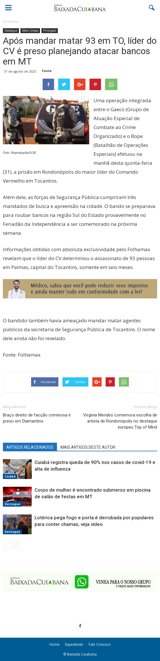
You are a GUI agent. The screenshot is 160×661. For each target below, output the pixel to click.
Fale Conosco (100, 644)
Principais (49, 31)
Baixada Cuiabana (82, 654)
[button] (152, 8)
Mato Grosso (30, 31)
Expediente (74, 644)
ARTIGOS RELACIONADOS (30, 447)
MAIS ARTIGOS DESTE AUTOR (87, 447)
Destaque (11, 31)
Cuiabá (10, 476)
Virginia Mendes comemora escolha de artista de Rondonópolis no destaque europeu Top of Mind (120, 421)
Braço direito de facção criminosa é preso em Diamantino (37, 418)
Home (54, 644)
